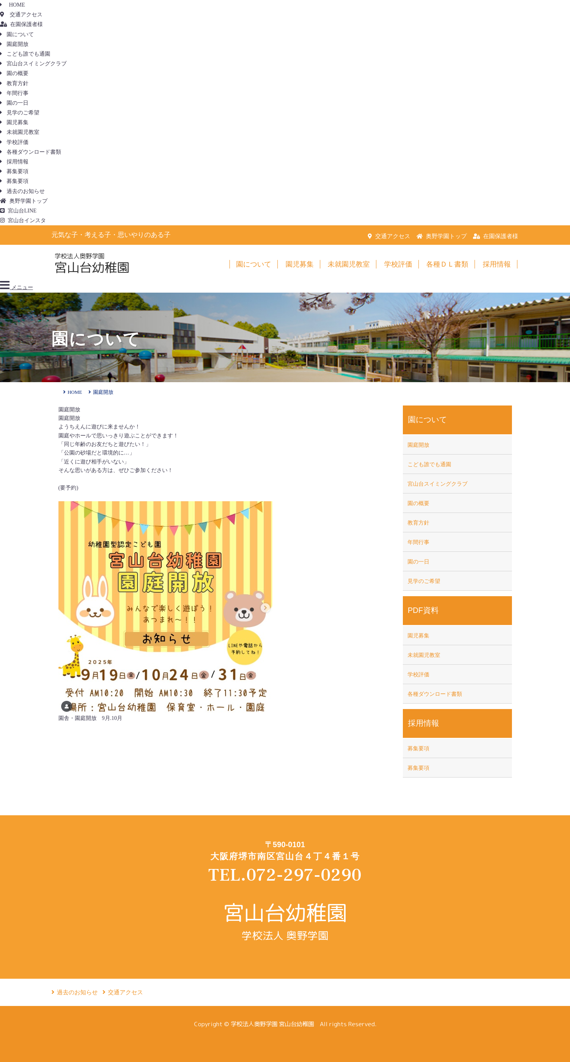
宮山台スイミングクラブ (33, 64)
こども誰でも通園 (25, 54)
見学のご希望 (19, 113)
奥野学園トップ (24, 201)
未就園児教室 (19, 132)
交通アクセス (21, 15)
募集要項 (14, 171)
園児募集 (14, 122)
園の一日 (14, 103)
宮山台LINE (18, 211)
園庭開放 (14, 44)
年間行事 (14, 93)
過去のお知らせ (22, 191)
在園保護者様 (21, 24)
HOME (12, 5)
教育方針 (14, 83)
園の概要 (14, 73)
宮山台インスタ (23, 220)
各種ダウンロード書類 (30, 152)
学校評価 (14, 142)
